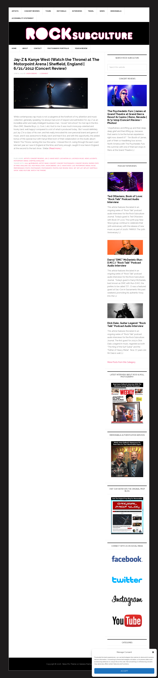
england (24, 165)
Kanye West (54, 158)
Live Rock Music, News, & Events (84, 158)
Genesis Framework (87, 664)
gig (29, 165)
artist (41, 163)
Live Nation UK (65, 158)
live (73, 165)
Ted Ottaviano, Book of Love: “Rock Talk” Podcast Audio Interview (125, 199)
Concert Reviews (37, 158)
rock (71, 168)
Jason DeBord (50, 165)
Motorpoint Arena (21, 161)
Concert (52, 163)
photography (46, 168)
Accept (124, 671)
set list (80, 168)
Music (93, 165)
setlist (86, 168)
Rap (60, 168)
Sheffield (93, 168)
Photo (27, 168)
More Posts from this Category (121, 362)
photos (56, 168)
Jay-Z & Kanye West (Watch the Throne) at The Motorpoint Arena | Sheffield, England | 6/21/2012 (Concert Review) (56, 64)
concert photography (66, 163)
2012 (26, 163)
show (16, 170)
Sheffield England (36, 161)
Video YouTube (24, 170)
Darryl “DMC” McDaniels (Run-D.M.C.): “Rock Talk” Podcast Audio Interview (125, 262)
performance (19, 168)
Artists (27, 158)
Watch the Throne (38, 170)
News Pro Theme (69, 664)
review (65, 168)
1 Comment (44, 73)
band (47, 163)
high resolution (38, 165)
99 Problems (33, 163)
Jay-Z (47, 158)
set (75, 168)
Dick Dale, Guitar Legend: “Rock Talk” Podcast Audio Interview (126, 325)
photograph (36, 168)
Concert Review (81, 163)
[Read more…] (55, 148)
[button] (153, 652)
